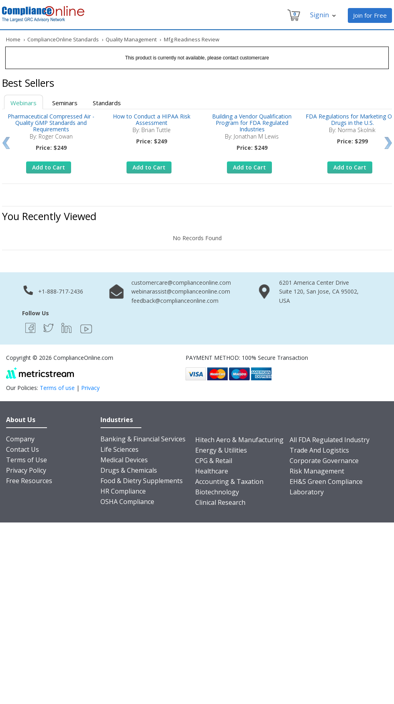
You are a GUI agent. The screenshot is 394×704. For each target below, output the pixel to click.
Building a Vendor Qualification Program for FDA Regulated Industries (252, 122)
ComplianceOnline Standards (63, 39)
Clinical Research (220, 502)
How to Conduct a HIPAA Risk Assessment (151, 119)
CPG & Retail (213, 460)
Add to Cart (48, 167)
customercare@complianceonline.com (181, 282)
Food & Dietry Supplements (141, 480)
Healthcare (211, 471)
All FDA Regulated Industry (330, 439)
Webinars (23, 103)
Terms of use (57, 388)
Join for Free (370, 15)
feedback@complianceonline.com (174, 300)
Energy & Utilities (221, 450)
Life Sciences (119, 449)
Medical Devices (124, 459)
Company (20, 439)
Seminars (65, 103)
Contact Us (22, 449)
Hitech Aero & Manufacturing (239, 439)
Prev (6, 143)
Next (388, 143)
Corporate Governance (324, 460)
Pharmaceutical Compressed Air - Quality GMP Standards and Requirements (51, 122)
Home (13, 39)
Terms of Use (26, 459)
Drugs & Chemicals (128, 470)
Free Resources (29, 480)
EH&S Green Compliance (326, 481)
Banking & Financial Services (143, 439)
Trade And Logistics (319, 450)
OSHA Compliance (127, 501)
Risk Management (317, 471)
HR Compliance (123, 491)
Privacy (90, 388)
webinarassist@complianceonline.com (180, 291)
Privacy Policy (26, 470)
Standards (107, 103)
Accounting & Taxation (229, 481)
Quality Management (131, 39)
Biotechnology (217, 492)
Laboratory (307, 492)
